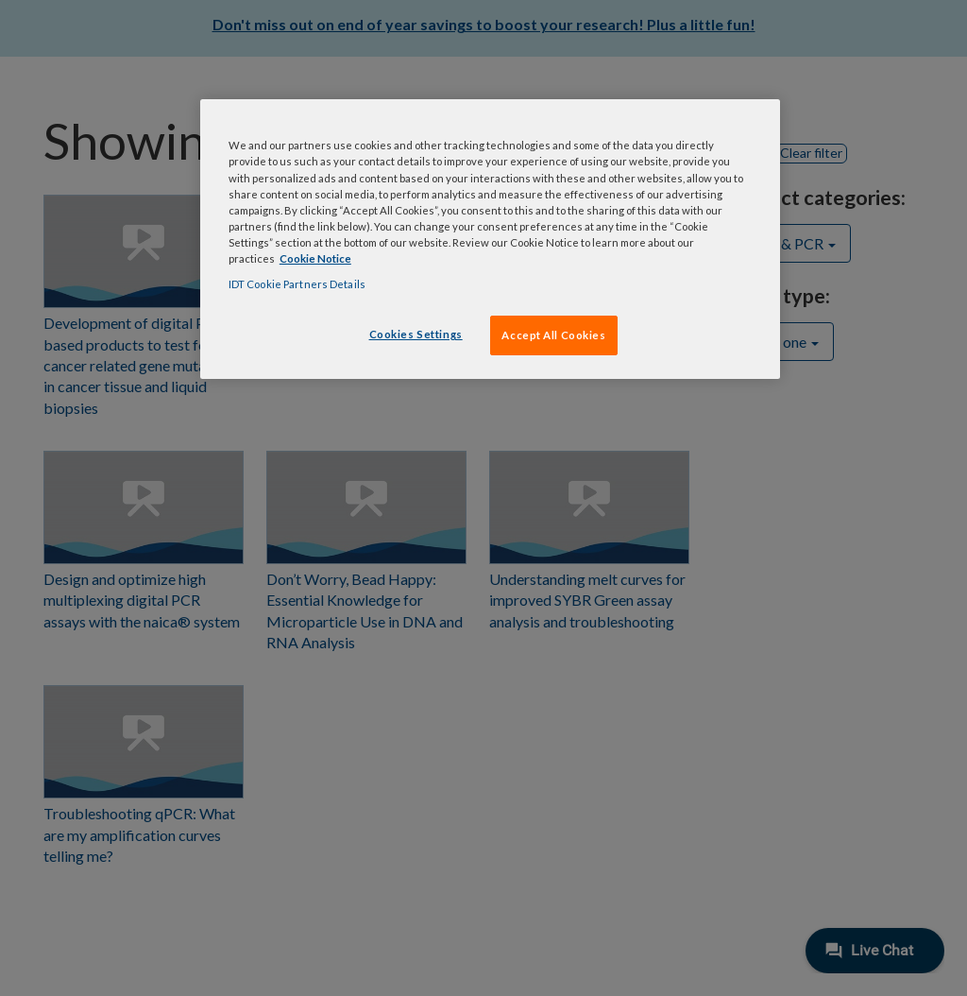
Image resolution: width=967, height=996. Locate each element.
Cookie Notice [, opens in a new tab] (315, 258)
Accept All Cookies (553, 335)
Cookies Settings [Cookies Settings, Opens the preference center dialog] (416, 334)
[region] (490, 238)
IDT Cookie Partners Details (297, 284)
